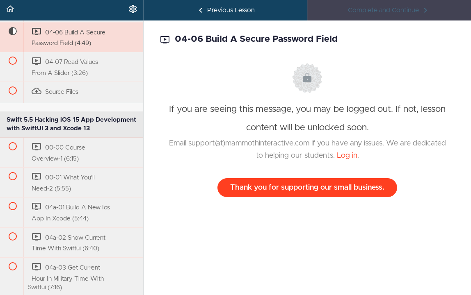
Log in (347, 155)
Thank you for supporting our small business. (307, 187)
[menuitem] (133, 10)
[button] (10, 10)
